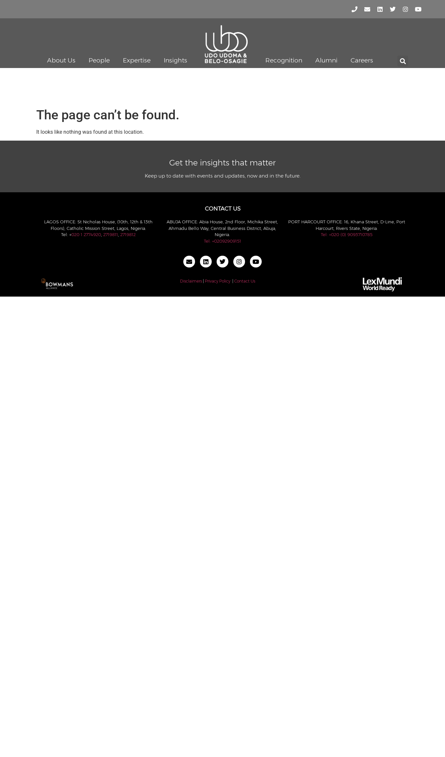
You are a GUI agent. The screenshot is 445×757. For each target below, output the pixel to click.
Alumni (326, 60)
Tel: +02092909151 (222, 241)
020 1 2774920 (86, 234)
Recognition (283, 60)
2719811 (110, 234)
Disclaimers (191, 281)
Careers (362, 60)
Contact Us (244, 281)
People (99, 60)
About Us (61, 60)
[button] (402, 61)
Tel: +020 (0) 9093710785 (346, 234)
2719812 (128, 234)
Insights (175, 60)
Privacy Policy (217, 281)
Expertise (137, 60)
